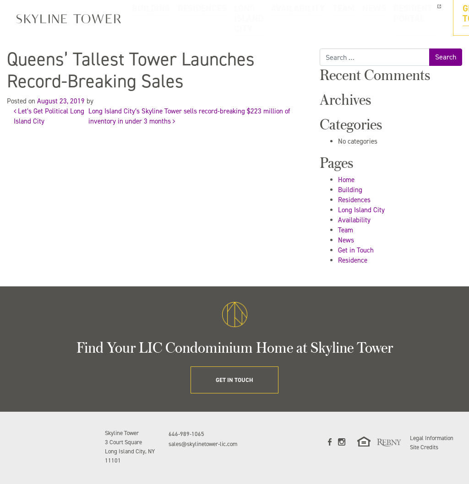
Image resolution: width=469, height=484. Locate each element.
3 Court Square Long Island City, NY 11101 (130, 451)
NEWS (326, 18)
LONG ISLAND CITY (229, 18)
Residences (354, 199)
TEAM (305, 18)
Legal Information (431, 438)
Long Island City (361, 210)
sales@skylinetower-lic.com (203, 444)
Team (345, 230)
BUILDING (150, 18)
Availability (354, 220)
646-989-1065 (186, 434)
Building (350, 189)
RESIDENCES (184, 18)
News (346, 240)
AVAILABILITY (275, 18)
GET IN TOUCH (431, 18)
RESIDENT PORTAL (362, 18)
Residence (352, 260)
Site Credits (424, 447)
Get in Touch (356, 250)
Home (346, 179)
